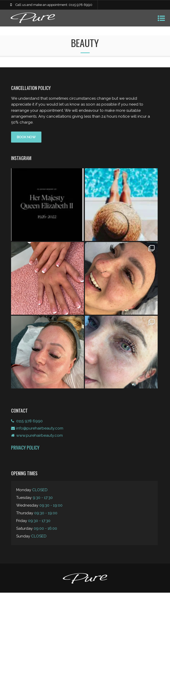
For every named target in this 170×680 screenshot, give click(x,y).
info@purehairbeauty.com (39, 428)
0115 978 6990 (29, 421)
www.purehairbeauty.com (39, 435)
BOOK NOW (26, 137)
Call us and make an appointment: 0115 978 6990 (53, 5)
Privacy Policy (25, 447)
